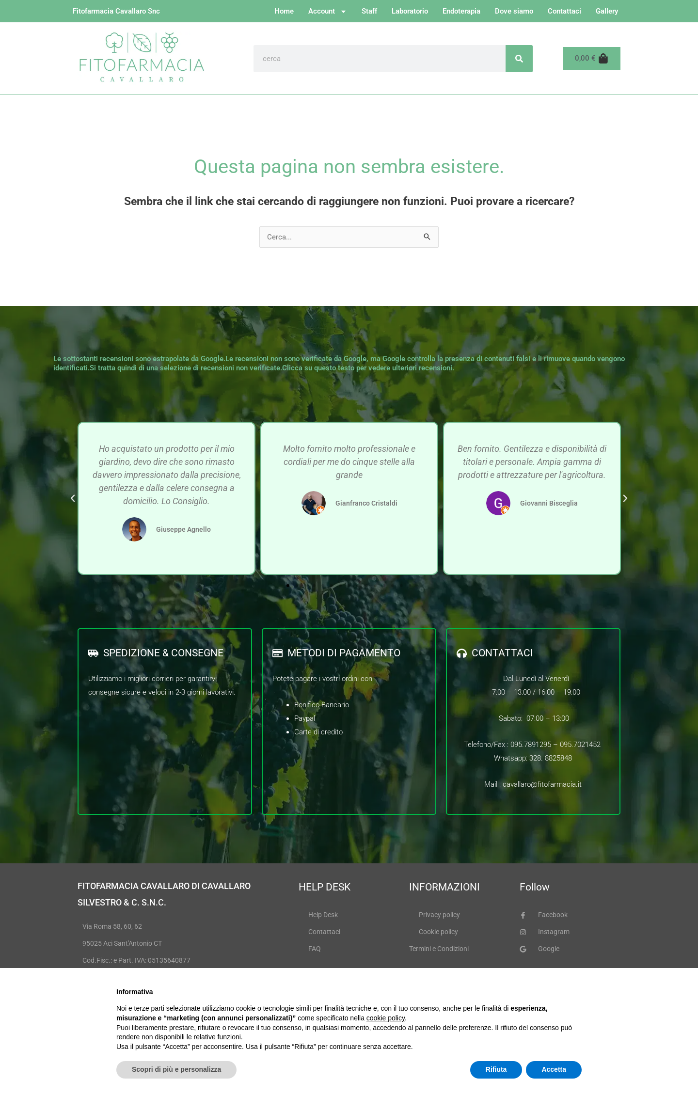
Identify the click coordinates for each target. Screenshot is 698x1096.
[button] (73, 498)
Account (327, 11)
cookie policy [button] (385, 1018)
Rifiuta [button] (496, 1069)
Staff (369, 11)
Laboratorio (410, 11)
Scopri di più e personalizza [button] (176, 1069)
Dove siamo (514, 11)
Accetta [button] (553, 1069)
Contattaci (564, 11)
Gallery (607, 11)
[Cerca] (519, 58)
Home (284, 11)
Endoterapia (461, 11)
